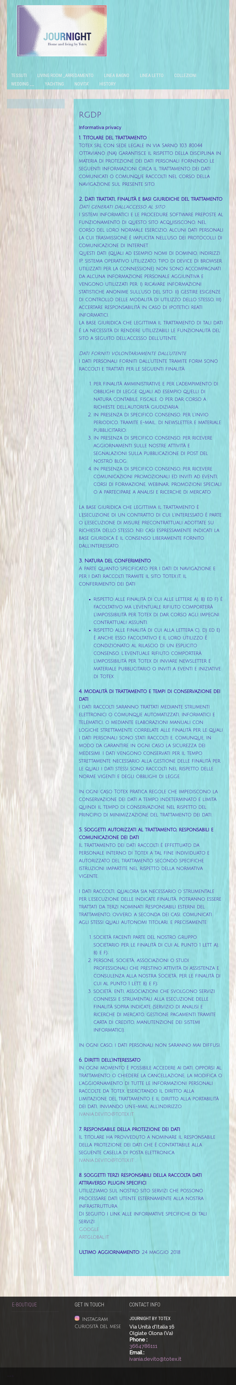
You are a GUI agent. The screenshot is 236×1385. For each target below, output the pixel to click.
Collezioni (185, 75)
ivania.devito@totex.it (106, 1114)
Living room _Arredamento (65, 75)
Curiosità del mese (97, 1326)
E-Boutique (24, 1305)
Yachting (54, 84)
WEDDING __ (22, 84)
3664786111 (143, 1346)
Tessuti (19, 75)
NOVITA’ (81, 84)
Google (89, 1229)
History (107, 84)
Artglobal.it (94, 1237)
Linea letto (152, 75)
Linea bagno (116, 75)
